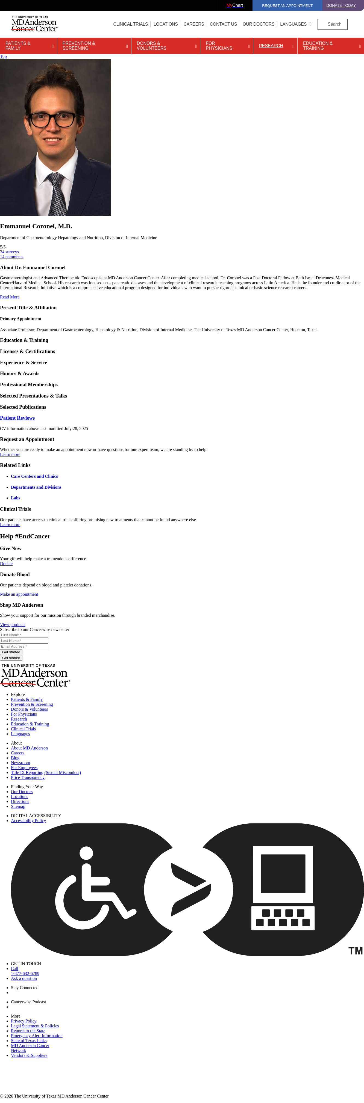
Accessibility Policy (28, 820)
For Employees (24, 767)
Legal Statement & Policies (35, 1026)
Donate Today (341, 5)
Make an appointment (19, 594)
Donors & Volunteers (151, 46)
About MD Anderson (29, 748)
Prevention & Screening (79, 46)
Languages (293, 24)
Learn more (10, 454)
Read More (10, 297)
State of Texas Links (29, 1040)
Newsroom (20, 762)
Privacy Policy (24, 1021)
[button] (182, 308)
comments (12, 256)
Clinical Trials (130, 24)
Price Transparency (28, 777)
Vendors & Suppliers (29, 1055)
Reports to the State (28, 1030)
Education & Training (318, 46)
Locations (19, 796)
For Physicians (219, 46)
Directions (20, 801)
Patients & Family (17, 46)
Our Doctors (258, 24)
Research (271, 45)
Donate (6, 563)
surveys (9, 252)
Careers (194, 24)
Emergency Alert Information (37, 1035)
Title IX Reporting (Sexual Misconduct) (46, 772)
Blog (15, 757)
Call (187, 971)
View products (12, 624)
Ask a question (24, 978)
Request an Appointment (287, 6)
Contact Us (223, 24)
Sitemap (18, 806)
